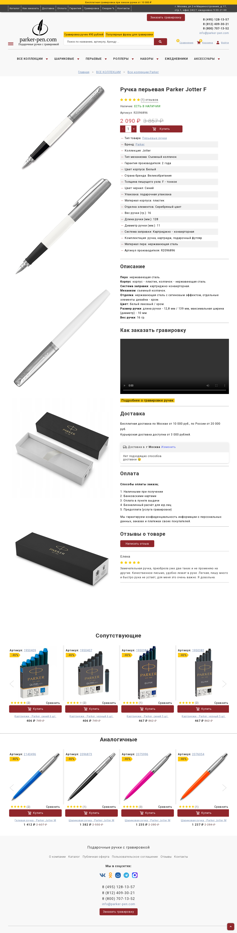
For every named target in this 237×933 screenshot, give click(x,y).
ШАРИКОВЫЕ (64, 58)
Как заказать (31, 8)
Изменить (168, 447)
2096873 (86, 754)
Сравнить (51, 703)
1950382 (198, 650)
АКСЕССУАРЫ (204, 58)
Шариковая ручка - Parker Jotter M (91, 820)
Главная (83, 72)
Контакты (123, 8)
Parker (140, 144)
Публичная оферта (96, 856)
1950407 (86, 650)
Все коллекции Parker (143, 72)
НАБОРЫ (146, 58)
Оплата (62, 8)
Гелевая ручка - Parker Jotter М (35, 820)
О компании (57, 856)
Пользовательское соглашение (135, 856)
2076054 (198, 754)
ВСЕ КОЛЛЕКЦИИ (30, 58)
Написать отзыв (137, 543)
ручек (84, 34)
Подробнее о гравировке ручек (147, 400)
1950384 (142, 650)
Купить (161, 129)
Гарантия (75, 8)
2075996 (142, 754)
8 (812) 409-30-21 (216, 24)
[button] (12, 684)
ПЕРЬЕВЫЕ (94, 58)
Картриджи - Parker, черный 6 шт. (91, 716)
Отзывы (166, 856)
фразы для (129, 34)
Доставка (48, 8)
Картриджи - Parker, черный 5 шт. (204, 716)
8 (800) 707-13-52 (216, 28)
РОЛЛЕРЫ (121, 58)
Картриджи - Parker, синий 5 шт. (147, 716)
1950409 (30, 650)
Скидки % (108, 8)
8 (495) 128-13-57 (216, 19)
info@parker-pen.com (214, 33)
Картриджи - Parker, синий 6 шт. (35, 716)
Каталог (15, 8)
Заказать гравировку (165, 17)
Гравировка (91, 8)
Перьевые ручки (154, 138)
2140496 (30, 754)
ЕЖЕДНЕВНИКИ (176, 58)
